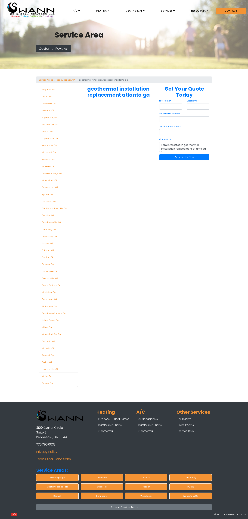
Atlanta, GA (47, 131)
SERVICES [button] (168, 11)
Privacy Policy (46, 451)
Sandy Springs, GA (66, 80)
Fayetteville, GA (49, 117)
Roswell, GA (48, 355)
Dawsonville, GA (50, 278)
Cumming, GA (49, 229)
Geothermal (105, 431)
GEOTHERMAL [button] (135, 11)
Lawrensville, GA (50, 369)
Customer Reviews (53, 48)
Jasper (146, 486)
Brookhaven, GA (50, 187)
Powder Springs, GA (52, 173)
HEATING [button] (102, 11)
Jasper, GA (47, 243)
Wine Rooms (186, 425)
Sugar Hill (102, 486)
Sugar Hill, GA (48, 89)
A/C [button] (76, 11)
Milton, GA (47, 327)
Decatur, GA (48, 215)
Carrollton (102, 477)
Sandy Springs (57, 477)
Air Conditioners (148, 419)
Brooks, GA (47, 383)
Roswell (57, 496)
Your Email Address (169, 113)
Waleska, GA (48, 166)
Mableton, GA (49, 292)
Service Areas (46, 80)
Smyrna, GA (48, 264)
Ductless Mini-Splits (110, 425)
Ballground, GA (49, 299)
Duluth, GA (47, 96)
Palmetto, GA (48, 341)
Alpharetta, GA (49, 306)
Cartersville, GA (50, 271)
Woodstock (146, 496)
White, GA (47, 376)
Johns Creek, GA (50, 320)
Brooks (146, 477)
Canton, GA (47, 257)
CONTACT (231, 11)
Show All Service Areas (124, 507)
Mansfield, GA (49, 152)
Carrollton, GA (49, 201)
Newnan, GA (48, 110)
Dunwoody (190, 477)
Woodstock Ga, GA (51, 334)
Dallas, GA (47, 362)
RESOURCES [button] (199, 11)
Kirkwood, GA (48, 159)
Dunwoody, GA (49, 236)
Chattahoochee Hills (57, 486)
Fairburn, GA (48, 250)
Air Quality (185, 419)
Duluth (190, 486)
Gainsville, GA (49, 103)
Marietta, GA (48, 348)
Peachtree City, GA (51, 222)
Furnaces (104, 419)
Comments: (165, 139)
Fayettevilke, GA (50, 138)
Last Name (192, 100)
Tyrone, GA (47, 194)
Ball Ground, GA (50, 124)
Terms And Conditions (53, 459)
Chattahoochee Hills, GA (54, 208)
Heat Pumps (121, 419)
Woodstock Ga (190, 496)
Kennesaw (101, 496)
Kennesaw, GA (49, 145)
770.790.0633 (46, 444)
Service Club (186, 431)
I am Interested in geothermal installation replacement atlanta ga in (184, 147)
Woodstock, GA (49, 180)
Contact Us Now (184, 157)
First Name (165, 100)
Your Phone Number (170, 126)
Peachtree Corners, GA (54, 313)
